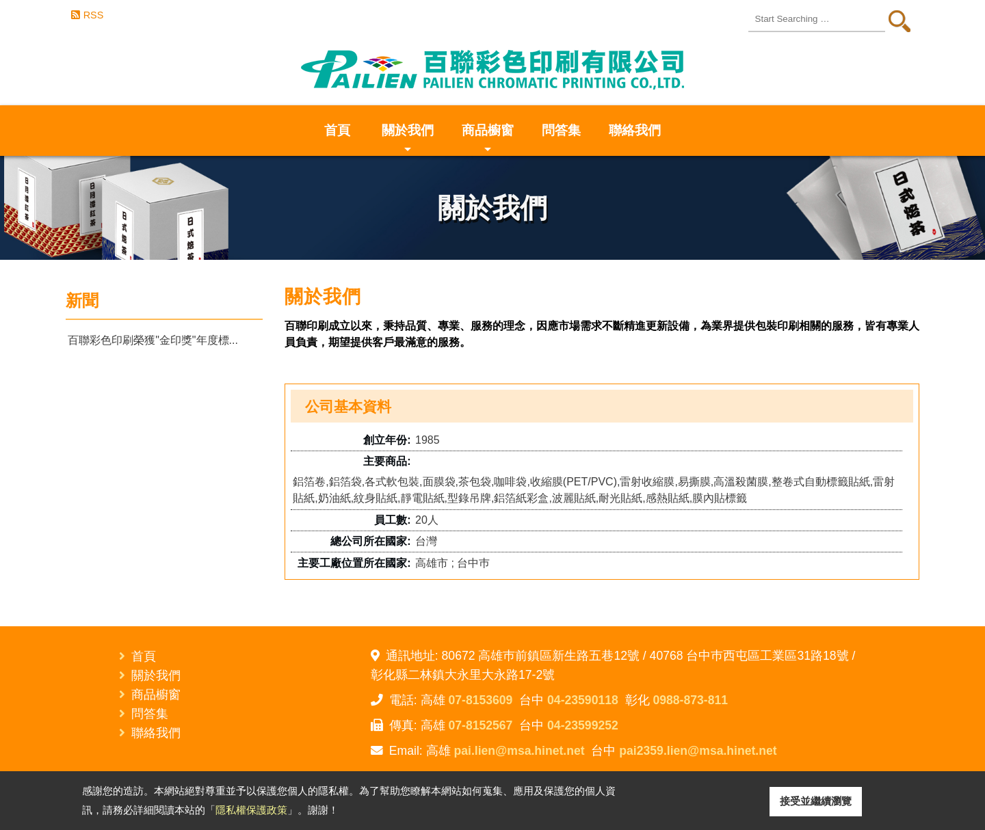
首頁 (337, 130)
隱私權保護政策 (251, 810)
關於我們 (408, 139)
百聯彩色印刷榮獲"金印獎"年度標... (153, 340)
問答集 (561, 130)
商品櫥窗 (488, 139)
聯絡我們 (635, 130)
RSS (93, 15)
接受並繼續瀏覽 (816, 801)
